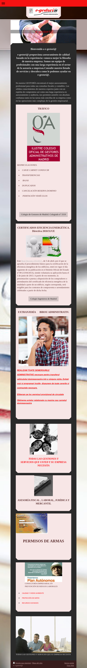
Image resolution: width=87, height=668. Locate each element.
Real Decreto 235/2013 (31, 261)
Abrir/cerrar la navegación (43, 3)
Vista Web (70, 666)
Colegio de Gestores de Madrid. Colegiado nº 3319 (43, 214)
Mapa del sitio (37, 663)
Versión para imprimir (22, 663)
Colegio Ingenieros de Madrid (43, 298)
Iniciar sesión (69, 663)
